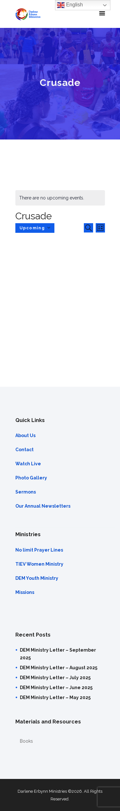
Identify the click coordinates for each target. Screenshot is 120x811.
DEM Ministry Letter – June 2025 (56, 687)
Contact (24, 449)
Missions (24, 592)
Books (26, 741)
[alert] (60, 198)
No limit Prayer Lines (39, 550)
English (70, 5)
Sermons (25, 491)
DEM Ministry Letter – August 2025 (58, 667)
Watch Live (28, 463)
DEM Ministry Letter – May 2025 (55, 697)
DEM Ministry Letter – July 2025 (55, 677)
